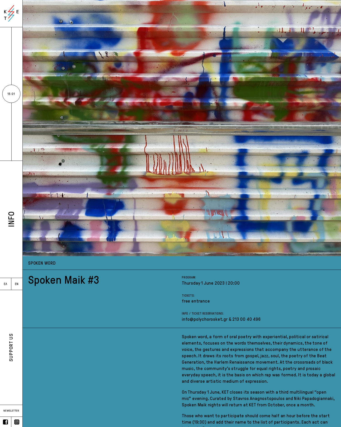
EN (17, 284)
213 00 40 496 (246, 319)
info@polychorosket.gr (205, 319)
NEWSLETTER (11, 410)
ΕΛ (5, 284)
